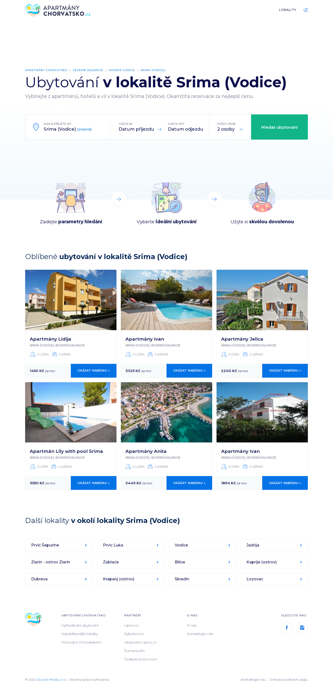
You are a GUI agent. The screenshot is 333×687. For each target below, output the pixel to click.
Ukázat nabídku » (93, 371)
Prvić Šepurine (45, 545)
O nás (191, 625)
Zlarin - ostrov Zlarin (50, 562)
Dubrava (39, 579)
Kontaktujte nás (200, 634)
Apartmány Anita (145, 451)
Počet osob (226, 124)
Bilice (180, 562)
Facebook (286, 627)
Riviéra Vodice (124, 70)
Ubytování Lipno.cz (140, 642)
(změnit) (84, 129)
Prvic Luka (113, 545)
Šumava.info (134, 651)
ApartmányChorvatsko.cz (59, 11)
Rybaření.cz (134, 634)
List (305, 9)
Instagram (302, 627)
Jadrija (253, 545)
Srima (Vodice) (155, 70)
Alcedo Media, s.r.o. (52, 679)
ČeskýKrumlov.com (140, 659)
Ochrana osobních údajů (288, 679)
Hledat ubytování (279, 127)
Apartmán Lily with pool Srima (66, 451)
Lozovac (255, 579)
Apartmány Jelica (242, 339)
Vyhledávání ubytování (80, 625)
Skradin (182, 579)
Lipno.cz (131, 625)
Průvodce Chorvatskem (81, 642)
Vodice (181, 545)
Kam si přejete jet (58, 124)
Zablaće (111, 562)
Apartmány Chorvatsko (46, 70)
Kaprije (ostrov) (262, 562)
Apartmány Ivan (144, 339)
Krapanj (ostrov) (119, 579)
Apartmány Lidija (50, 339)
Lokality (287, 10)
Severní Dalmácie (89, 70)
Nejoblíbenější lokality (79, 634)
